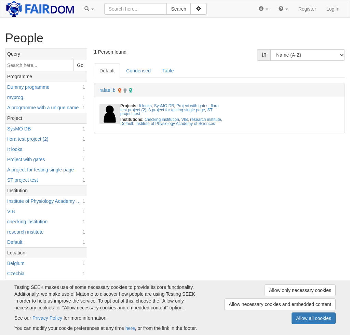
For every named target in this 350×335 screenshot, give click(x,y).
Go (80, 65)
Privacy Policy (47, 318)
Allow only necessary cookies (300, 290)
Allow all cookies (313, 318)
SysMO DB (164, 105)
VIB (184, 119)
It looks (145, 105)
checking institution (162, 119)
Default (107, 70)
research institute (205, 119)
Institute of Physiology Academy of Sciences (175, 123)
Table (168, 70)
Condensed (138, 70)
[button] (89, 8)
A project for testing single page (176, 110)
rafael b (107, 90)
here (130, 328)
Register (307, 9)
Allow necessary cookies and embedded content (280, 304)
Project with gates (192, 105)
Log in (332, 9)
